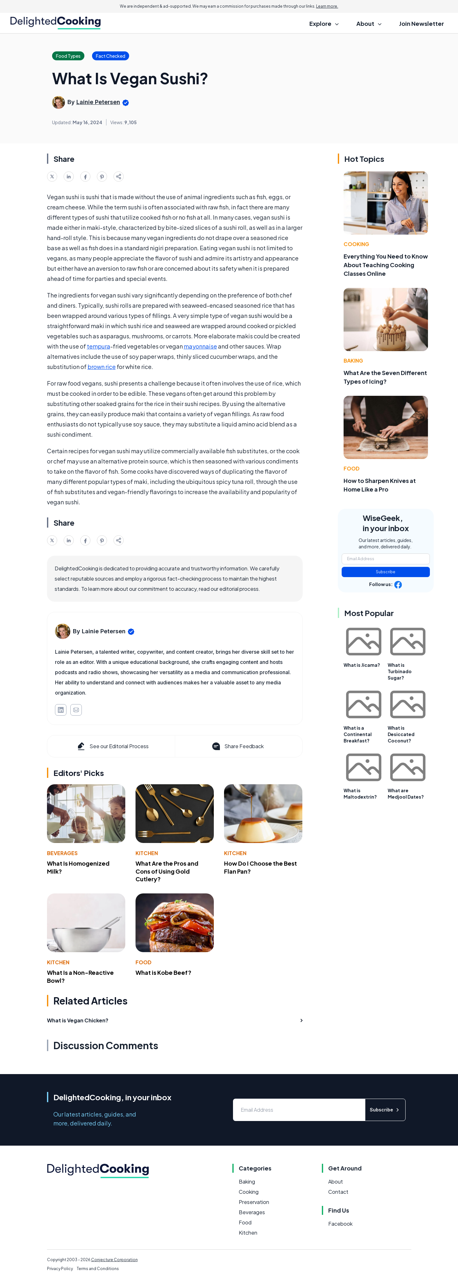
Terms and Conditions (98, 1268)
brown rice (102, 366)
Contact (338, 1191)
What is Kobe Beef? (163, 972)
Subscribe (385, 571)
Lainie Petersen (98, 102)
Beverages (62, 853)
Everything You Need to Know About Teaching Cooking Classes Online (386, 264)
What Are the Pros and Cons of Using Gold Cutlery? (167, 871)
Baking (353, 360)
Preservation (254, 1202)
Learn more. (327, 6)
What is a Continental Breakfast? (358, 734)
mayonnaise (200, 346)
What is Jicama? (362, 665)
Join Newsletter (421, 23)
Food (143, 962)
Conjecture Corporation (114, 1259)
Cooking (356, 244)
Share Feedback (237, 746)
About (335, 1181)
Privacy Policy (60, 1268)
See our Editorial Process (112, 746)
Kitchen (147, 853)
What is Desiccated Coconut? (401, 734)
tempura (98, 346)
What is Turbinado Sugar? (400, 671)
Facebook (340, 1223)
